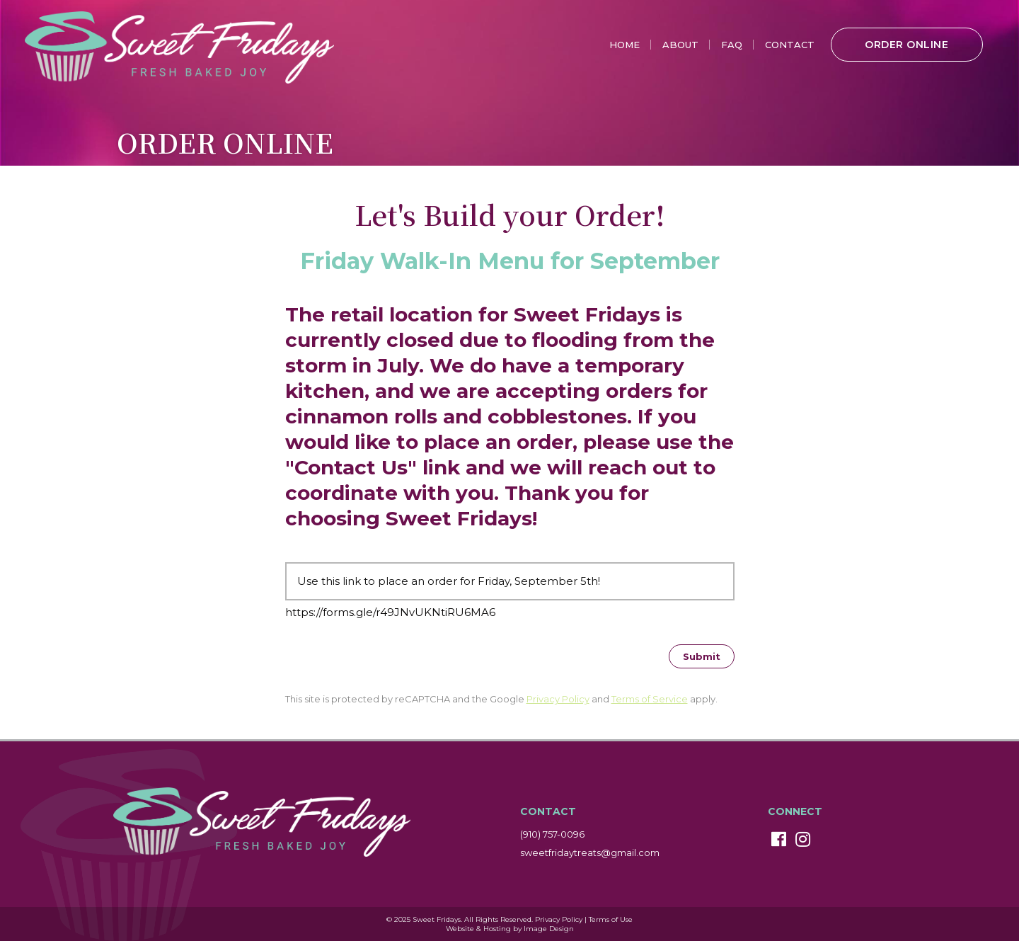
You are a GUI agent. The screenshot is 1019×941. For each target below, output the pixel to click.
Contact (789, 45)
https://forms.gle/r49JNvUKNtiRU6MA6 (390, 612)
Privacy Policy (557, 699)
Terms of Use (611, 919)
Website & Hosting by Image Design (510, 928)
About (680, 45)
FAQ (731, 45)
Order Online (906, 44)
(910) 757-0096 (552, 834)
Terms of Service (649, 699)
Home (624, 45)
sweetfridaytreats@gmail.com (590, 852)
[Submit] (702, 656)
